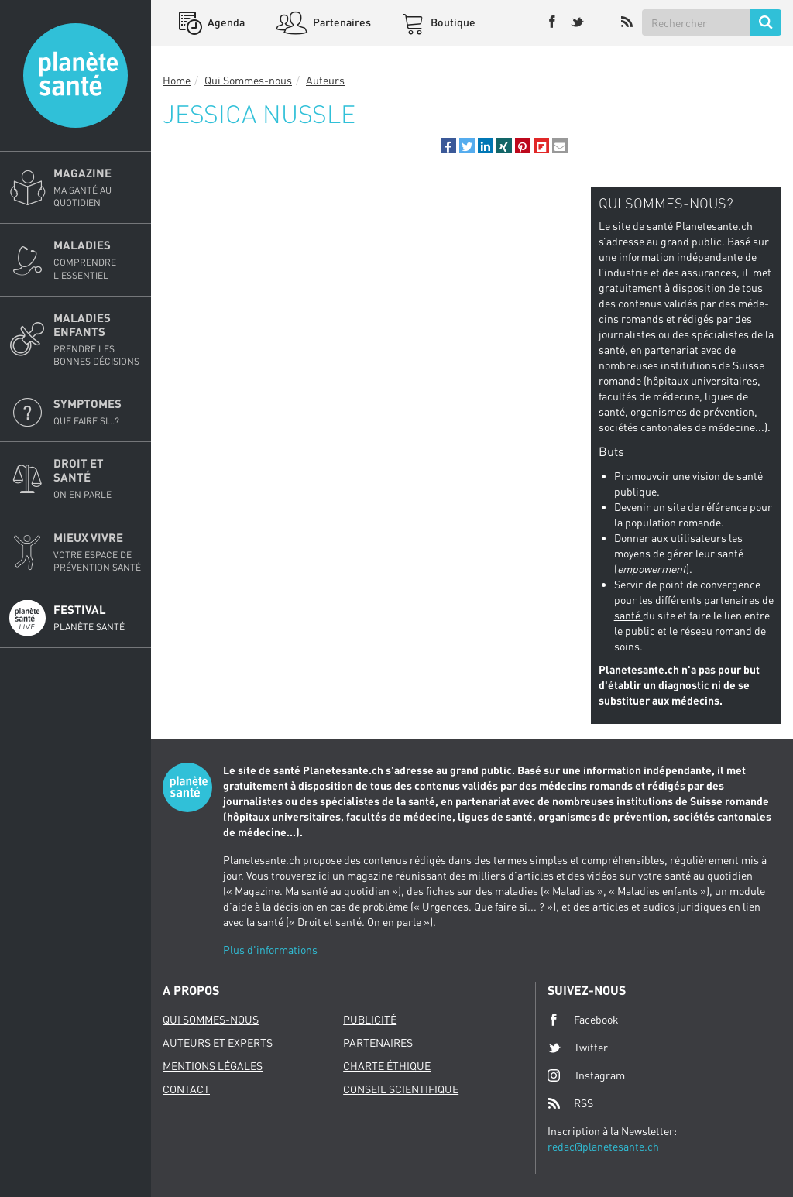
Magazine (97, 187)
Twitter (578, 1047)
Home (177, 80)
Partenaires (341, 22)
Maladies (97, 259)
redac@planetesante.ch (603, 1146)
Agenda (225, 22)
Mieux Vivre (97, 552)
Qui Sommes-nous (248, 80)
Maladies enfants (97, 339)
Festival (97, 617)
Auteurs (325, 80)
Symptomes (97, 411)
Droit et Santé (97, 478)
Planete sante (75, 75)
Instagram (586, 1075)
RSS (570, 1103)
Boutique (451, 22)
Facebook (583, 1019)
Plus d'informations (270, 949)
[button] (448, 145)
